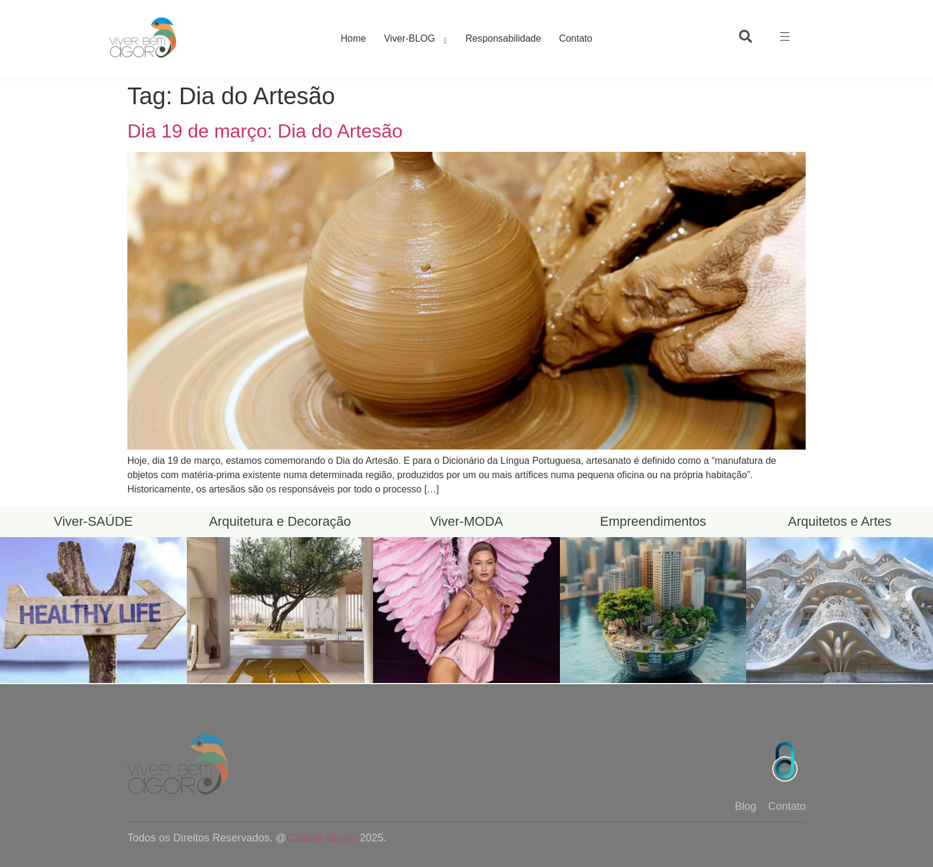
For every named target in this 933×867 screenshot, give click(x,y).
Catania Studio (321, 838)
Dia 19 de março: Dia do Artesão (264, 131)
